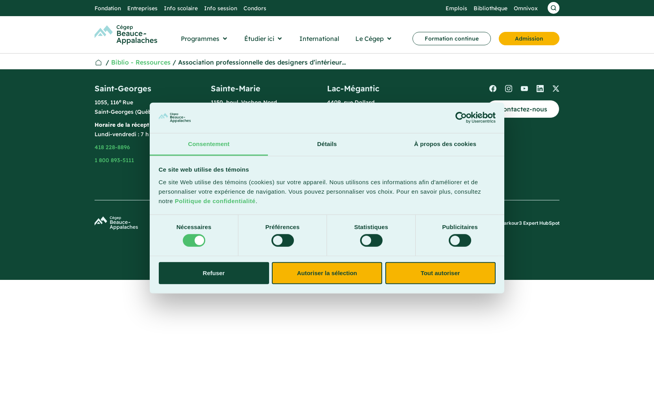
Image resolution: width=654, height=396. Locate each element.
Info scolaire (181, 8)
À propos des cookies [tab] (445, 144)
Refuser (214, 272)
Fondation (108, 8)
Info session (220, 8)
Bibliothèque (490, 8)
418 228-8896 (112, 147)
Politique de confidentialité (215, 201)
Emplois (456, 8)
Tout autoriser (440, 272)
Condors (254, 8)
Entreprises (142, 8)
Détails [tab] (327, 144)
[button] (204, 38)
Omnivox (526, 8)
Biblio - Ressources (141, 62)
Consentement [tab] (208, 144)
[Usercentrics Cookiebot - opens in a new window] (461, 118)
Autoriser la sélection (327, 272)
